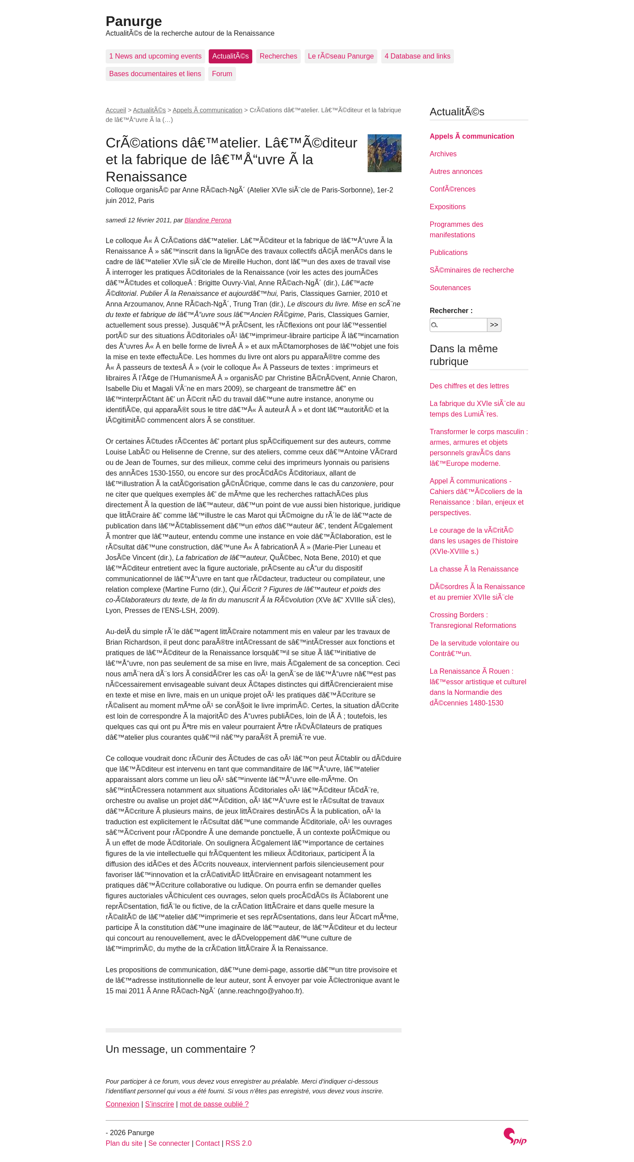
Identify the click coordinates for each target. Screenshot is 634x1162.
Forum (222, 73)
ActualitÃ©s (230, 56)
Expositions (448, 206)
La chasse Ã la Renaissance (474, 569)
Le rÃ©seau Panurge (341, 56)
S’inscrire (159, 1104)
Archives (443, 154)
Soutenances (450, 287)
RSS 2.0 (238, 1143)
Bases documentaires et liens (155, 73)
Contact (207, 1143)
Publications (449, 252)
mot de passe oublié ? (214, 1104)
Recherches (278, 56)
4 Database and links (417, 56)
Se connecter (169, 1143)
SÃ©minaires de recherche (472, 270)
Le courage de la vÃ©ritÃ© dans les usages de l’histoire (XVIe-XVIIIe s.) (474, 541)
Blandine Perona (207, 220)
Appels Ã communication (207, 110)
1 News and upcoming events (155, 56)
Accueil (116, 110)
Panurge (134, 21)
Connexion (123, 1104)
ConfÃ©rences (453, 189)
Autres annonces (456, 171)
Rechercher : (451, 310)
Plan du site (124, 1143)
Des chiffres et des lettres (469, 386)
